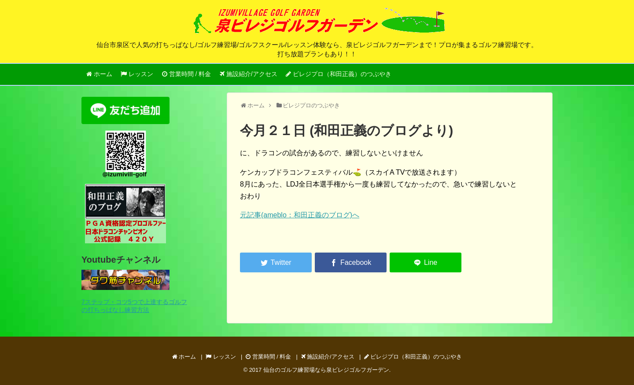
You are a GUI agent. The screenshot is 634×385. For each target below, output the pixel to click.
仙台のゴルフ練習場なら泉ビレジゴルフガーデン (326, 370)
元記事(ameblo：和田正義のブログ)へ (299, 215)
